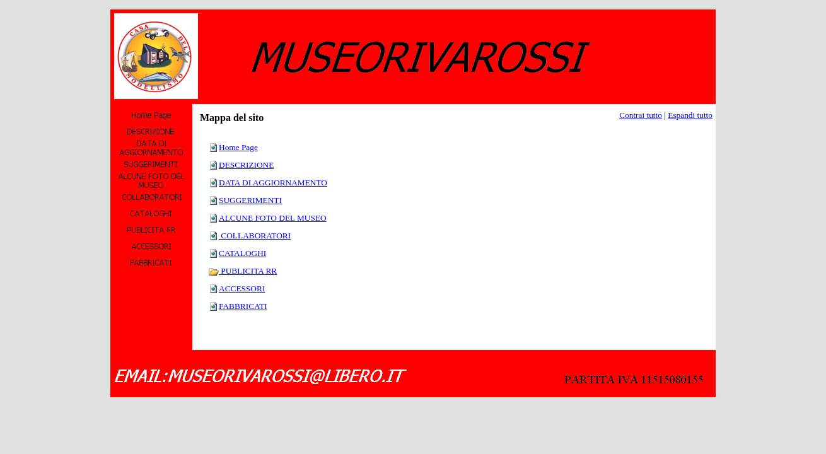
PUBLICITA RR (242, 271)
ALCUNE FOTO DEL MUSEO (273, 218)
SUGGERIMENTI (250, 200)
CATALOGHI (242, 253)
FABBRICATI (243, 306)
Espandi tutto (690, 115)
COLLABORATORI (255, 235)
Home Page (238, 147)
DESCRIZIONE (246, 165)
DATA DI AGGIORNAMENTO (273, 182)
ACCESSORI (242, 288)
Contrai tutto (640, 115)
